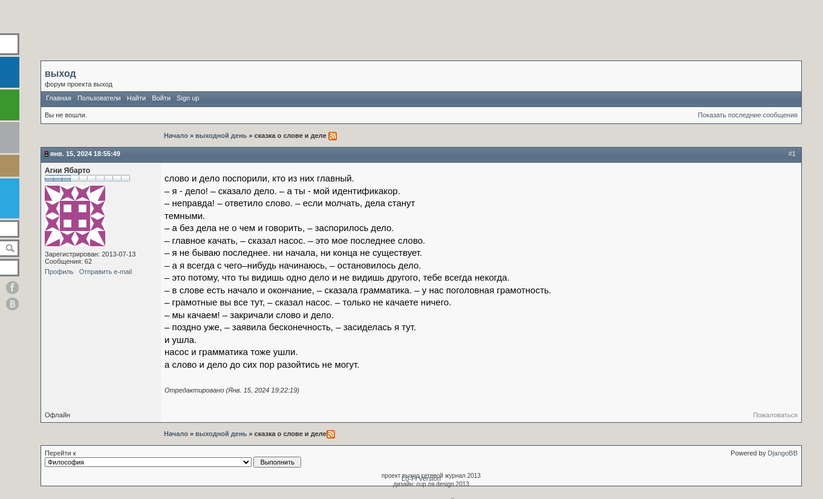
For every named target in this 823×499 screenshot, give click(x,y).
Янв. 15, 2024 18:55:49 (85, 153)
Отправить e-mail (105, 271)
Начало (177, 135)
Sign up (188, 98)
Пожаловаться (775, 415)
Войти (161, 98)
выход (60, 73)
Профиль (59, 271)
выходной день (221, 135)
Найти (136, 98)
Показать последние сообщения (748, 115)
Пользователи (99, 98)
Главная (58, 98)
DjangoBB (782, 453)
